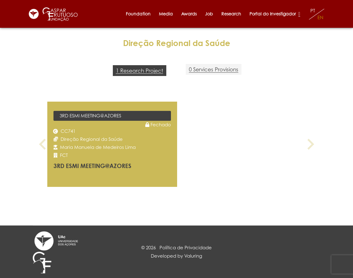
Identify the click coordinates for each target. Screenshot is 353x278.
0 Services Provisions (213, 69)
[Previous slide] (43, 144)
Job (209, 13)
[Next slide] (310, 144)
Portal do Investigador (274, 13)
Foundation (138, 13)
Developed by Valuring (176, 256)
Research (231, 13)
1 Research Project (139, 70)
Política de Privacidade (185, 248)
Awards (189, 13)
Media (166, 13)
